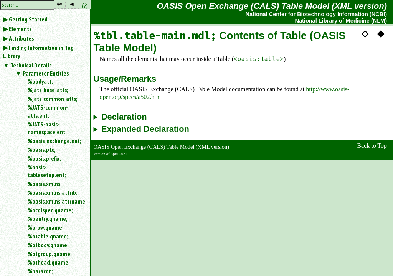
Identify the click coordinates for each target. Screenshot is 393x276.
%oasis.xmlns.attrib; (52, 192)
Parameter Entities (46, 73)
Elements (20, 29)
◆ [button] (380, 33)
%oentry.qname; (47, 218)
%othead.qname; (48, 262)
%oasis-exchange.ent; (54, 141)
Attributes (21, 38)
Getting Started (28, 19)
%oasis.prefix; (44, 158)
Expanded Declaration (145, 129)
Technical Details (30, 65)
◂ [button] (71, 4)
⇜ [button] (59, 4)
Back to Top (372, 145)
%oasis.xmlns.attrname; (56, 201)
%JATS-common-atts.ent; (48, 111)
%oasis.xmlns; (44, 183)
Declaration (124, 117)
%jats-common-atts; (52, 98)
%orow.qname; (45, 227)
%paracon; (40, 271)
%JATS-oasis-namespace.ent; (47, 128)
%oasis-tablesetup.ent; (47, 171)
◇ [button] (365, 33)
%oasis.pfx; (41, 149)
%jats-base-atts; (48, 90)
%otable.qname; (48, 236)
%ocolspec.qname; (50, 210)
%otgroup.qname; (49, 254)
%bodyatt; (40, 81)
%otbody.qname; (48, 245)
